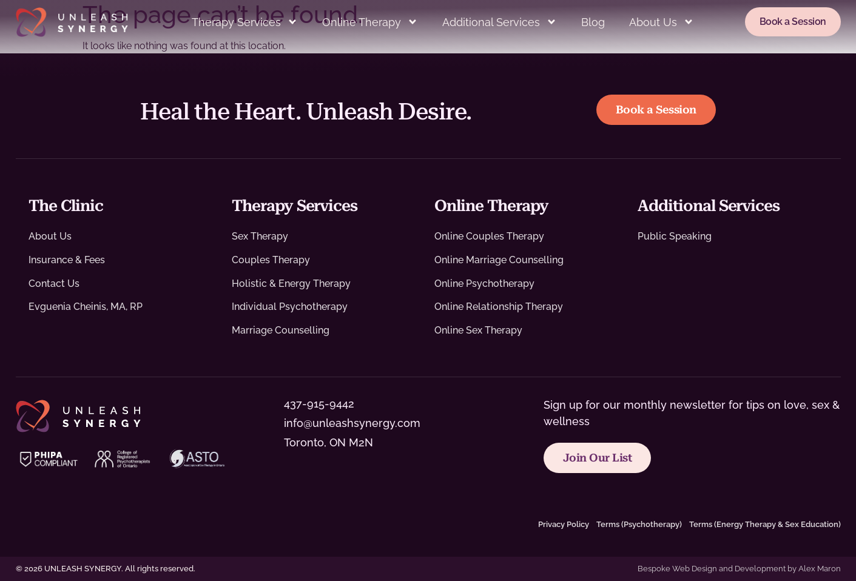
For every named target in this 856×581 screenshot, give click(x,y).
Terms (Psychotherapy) (639, 524)
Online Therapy (370, 21)
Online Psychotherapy (484, 283)
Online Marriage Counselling (499, 260)
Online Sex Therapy (478, 330)
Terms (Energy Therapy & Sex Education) (765, 524)
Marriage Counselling (280, 330)
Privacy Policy (563, 524)
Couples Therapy (271, 260)
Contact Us (54, 283)
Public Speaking (675, 236)
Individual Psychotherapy (290, 306)
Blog (593, 22)
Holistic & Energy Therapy (291, 283)
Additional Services (499, 21)
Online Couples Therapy (489, 236)
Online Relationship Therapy (498, 306)
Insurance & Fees (67, 260)
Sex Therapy (260, 236)
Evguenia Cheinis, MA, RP (86, 306)
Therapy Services (245, 21)
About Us (661, 21)
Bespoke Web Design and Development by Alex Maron (739, 568)
